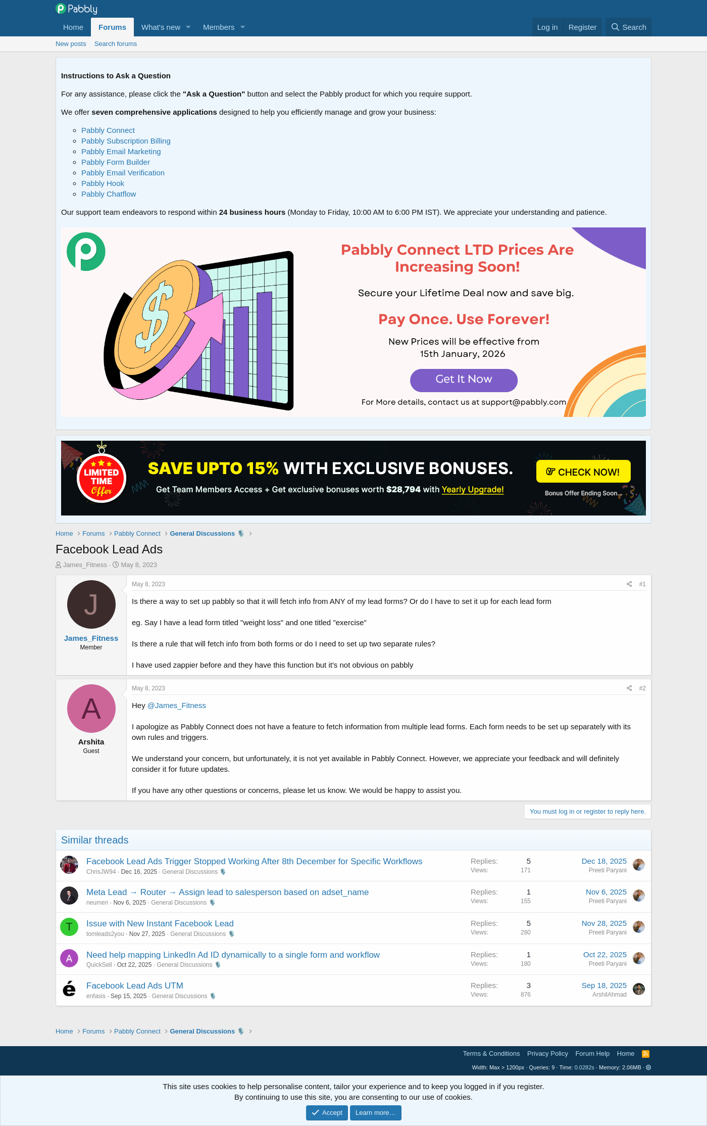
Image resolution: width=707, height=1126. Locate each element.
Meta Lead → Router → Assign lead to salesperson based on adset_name (227, 892)
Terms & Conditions (491, 1053)
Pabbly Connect (108, 130)
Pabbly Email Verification (123, 172)
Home (73, 27)
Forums (112, 27)
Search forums (115, 44)
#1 (642, 584)
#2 (642, 688)
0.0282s (584, 1067)
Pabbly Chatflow (108, 194)
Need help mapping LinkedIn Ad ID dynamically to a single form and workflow (233, 955)
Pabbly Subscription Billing (126, 140)
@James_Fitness (176, 705)
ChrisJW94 (101, 871)
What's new (160, 27)
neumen (97, 902)
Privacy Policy (547, 1053)
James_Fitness (85, 565)
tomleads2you (105, 933)
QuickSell (99, 964)
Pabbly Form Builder (115, 162)
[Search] (628, 27)
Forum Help (592, 1053)
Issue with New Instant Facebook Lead (160, 923)
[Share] (629, 584)
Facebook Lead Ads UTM (134, 986)
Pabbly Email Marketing (121, 151)
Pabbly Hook (102, 183)
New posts (71, 44)
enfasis (96, 996)
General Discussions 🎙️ (194, 871)
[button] (188, 27)
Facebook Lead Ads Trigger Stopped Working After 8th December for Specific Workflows (254, 861)
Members (219, 27)
